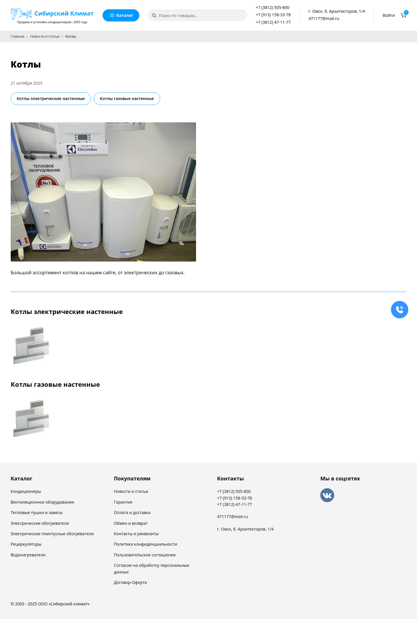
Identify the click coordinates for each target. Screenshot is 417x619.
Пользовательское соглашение (144, 555)
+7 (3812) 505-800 (272, 7)
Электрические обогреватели (40, 523)
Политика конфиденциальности (145, 544)
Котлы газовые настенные (127, 98)
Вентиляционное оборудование (42, 502)
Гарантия (123, 502)
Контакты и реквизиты (136, 533)
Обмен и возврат (131, 523)
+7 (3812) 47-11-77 (273, 22)
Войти (389, 15)
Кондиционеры (26, 491)
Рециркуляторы (26, 544)
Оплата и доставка (132, 512)
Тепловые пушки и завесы (37, 512)
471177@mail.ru (323, 18)
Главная (18, 36)
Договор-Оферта (130, 582)
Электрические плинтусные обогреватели (52, 533)
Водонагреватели (28, 555)
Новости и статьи (44, 36)
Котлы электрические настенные (51, 98)
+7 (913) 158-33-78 (273, 14)
